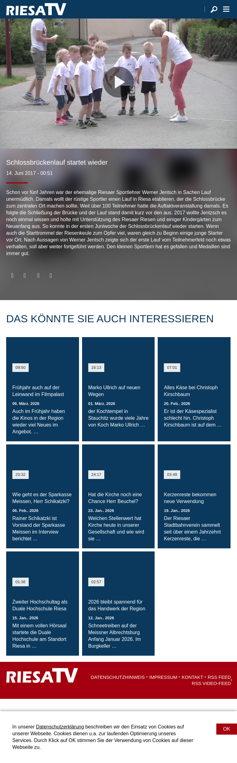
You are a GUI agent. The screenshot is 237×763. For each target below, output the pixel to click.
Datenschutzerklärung (60, 726)
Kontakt (192, 689)
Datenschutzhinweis (118, 689)
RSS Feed (219, 689)
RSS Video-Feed (211, 695)
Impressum (163, 689)
